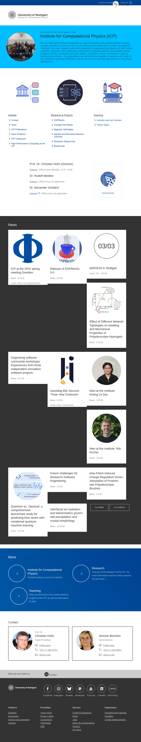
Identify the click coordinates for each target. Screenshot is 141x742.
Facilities (109, 716)
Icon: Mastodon (80, 689)
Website (33, 169)
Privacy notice (47, 716)
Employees (13, 716)
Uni (106, 3)
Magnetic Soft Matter (64, 129)
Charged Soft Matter (63, 125)
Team (13, 125)
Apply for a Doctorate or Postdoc (83, 724)
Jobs (74, 719)
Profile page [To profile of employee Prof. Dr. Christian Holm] (44, 645)
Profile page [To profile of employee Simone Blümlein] (108, 645)
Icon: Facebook (48, 689)
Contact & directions (81, 712)
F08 (124, 3)
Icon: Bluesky (69, 689)
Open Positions (18, 134)
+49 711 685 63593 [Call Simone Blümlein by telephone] (112, 650)
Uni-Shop (76, 729)
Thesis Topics (103, 125)
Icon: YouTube (91, 689)
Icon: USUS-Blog (112, 689)
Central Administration (115, 719)
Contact (15, 120)
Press (75, 716)
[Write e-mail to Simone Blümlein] (106, 654)
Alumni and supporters (18, 719)
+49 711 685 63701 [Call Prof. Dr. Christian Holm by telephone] (48, 650)
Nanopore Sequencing (64, 141)
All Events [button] (119, 507)
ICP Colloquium (18, 139)
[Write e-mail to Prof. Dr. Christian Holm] (43, 654)
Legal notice (46, 712)
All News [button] (99, 507)
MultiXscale (59, 146)
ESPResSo (59, 120)
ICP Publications (19, 129)
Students (12, 712)
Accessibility (46, 719)
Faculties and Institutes (116, 712)
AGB (42, 726)
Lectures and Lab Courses (109, 120)
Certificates (45, 722)
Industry (12, 722)
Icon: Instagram (59, 689)
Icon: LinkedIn (102, 689)
